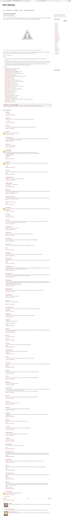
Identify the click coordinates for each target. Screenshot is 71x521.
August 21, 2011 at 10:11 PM (10, 291)
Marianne (7, 382)
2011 (56, 34)
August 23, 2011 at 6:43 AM (10, 392)
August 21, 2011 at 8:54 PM (10, 263)
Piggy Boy (10, 503)
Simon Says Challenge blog (33, 377)
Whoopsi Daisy (7, 101)
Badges (21, 10)
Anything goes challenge (9, 68)
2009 (56, 53)
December (56, 35)
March (56, 48)
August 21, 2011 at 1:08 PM (10, 193)
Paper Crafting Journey (9, 83)
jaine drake (7, 207)
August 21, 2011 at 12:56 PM (10, 186)
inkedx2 (7, 161)
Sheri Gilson (8, 238)
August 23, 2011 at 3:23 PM (10, 416)
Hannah (7, 413)
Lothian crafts (7, 82)
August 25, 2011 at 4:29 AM (10, 462)
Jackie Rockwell (8, 432)
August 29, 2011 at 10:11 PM (10, 494)
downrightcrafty (8, 350)
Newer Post (5, 498)
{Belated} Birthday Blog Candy (13, 511)
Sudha (7, 131)
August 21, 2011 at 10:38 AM (10, 174)
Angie (7, 343)
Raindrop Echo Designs (35, 19)
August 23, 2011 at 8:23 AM (10, 398)
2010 (56, 52)
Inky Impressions (8, 81)
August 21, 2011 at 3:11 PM (10, 223)
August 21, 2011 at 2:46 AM (10, 134)
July (55, 42)
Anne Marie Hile (8, 266)
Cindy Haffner (8, 294)
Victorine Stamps (8, 100)
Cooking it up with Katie (9, 73)
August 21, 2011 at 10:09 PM (10, 285)
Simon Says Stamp (8, 91)
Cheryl (7, 300)
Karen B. (7, 144)
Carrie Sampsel (8, 491)
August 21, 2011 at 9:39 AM (10, 158)
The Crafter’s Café (8, 99)
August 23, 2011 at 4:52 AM (10, 384)
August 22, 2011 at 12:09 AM (10, 304)
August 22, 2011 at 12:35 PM (10, 340)
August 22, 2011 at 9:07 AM (10, 325)
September (57, 39)
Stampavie (7, 94)
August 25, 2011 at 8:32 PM (10, 478)
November (56, 37)
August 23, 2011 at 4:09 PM (10, 423)
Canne (7, 214)
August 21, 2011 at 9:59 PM (10, 270)
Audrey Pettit (8, 280)
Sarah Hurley (7, 90)
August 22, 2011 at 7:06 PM (10, 373)
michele (7, 438)
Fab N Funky (7, 78)
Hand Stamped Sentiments (9, 80)
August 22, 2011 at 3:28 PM (10, 359)
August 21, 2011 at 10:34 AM (10, 167)
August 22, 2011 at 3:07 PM (10, 353)
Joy (6, 376)
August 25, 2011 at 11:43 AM (10, 470)
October (56, 38)
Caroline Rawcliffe (9, 177)
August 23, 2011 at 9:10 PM (10, 429)
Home (4, 10)
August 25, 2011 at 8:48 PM (10, 488)
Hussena (7, 125)
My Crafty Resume (9, 10)
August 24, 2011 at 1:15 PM (10, 435)
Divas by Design (7, 77)
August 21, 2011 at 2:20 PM (10, 211)
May (55, 45)
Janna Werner (8, 459)
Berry (7, 395)
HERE (45, 58)
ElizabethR (7, 314)
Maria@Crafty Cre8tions (10, 196)
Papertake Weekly (8, 86)
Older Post (49, 498)
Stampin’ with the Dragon (9, 95)
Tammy (7, 370)
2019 (56, 27)
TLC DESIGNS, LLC (9, 473)
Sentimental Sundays (31, 52)
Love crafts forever (9, 307)
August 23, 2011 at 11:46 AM (10, 404)
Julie (6, 465)
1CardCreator (8, 226)
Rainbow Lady (8, 183)
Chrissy (7, 118)
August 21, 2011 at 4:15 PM (10, 229)
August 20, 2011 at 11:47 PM (10, 122)
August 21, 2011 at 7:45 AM (10, 141)
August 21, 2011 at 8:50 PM (10, 255)
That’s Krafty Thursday (9, 96)
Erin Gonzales (8, 273)
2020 (56, 26)
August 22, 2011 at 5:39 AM (10, 316)
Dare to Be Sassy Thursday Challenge (11, 76)
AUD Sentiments (8, 69)
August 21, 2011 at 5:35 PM (10, 235)
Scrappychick (8, 258)
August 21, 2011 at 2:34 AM (10, 128)
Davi (6, 328)
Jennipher (7, 232)
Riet (6, 335)
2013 (56, 31)
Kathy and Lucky (8, 137)
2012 (56, 33)
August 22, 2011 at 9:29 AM (10, 332)
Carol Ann (7, 362)
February (56, 49)
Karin (6, 401)
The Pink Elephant (8, 87)
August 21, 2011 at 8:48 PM (10, 249)
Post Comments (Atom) (11, 500)
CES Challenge (7, 72)
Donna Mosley (8, 444)
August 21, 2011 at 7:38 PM (10, 241)
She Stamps (8, 5)
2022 (56, 23)
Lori (6, 356)
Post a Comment (7, 496)
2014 (56, 30)
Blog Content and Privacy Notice (29, 10)
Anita (6, 170)
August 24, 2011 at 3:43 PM (10, 448)
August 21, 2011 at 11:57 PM (10, 297)
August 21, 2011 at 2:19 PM (10, 204)
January (56, 50)
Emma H (7, 426)
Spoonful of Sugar (8, 92)
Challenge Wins (16, 10)
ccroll (7, 112)
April (56, 46)
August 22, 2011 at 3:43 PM (10, 367)
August (56, 41)
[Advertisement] (60, 62)
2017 (56, 29)
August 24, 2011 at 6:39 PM (10, 456)
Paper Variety (7, 85)
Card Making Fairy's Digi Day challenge (11, 71)
